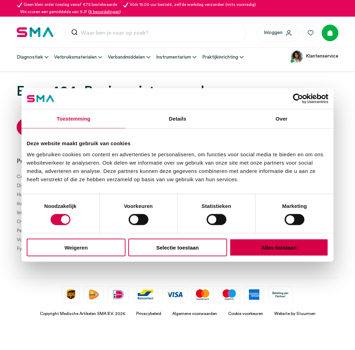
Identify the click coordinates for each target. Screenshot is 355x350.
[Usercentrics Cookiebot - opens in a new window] (298, 99)
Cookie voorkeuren (245, 314)
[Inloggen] (278, 33)
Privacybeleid (148, 314)
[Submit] (74, 34)
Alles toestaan (279, 247)
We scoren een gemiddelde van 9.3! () (70, 12)
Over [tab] (282, 119)
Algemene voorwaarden (194, 314)
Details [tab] (177, 119)
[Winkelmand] (330, 33)
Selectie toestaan (177, 247)
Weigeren (76, 247)
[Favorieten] (310, 33)
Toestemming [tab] (73, 119)
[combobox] (155, 33)
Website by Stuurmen (294, 314)
